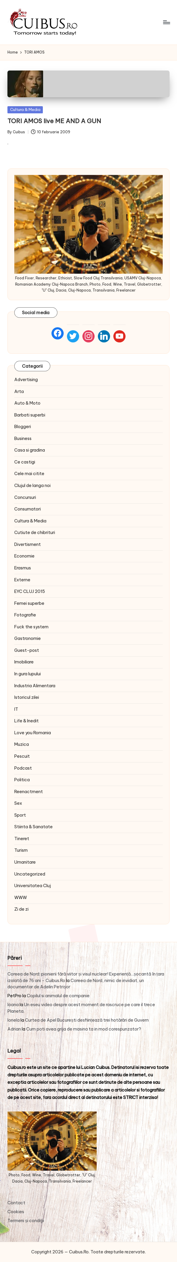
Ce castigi (24, 462)
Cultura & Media (25, 109)
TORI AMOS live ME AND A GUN (54, 121)
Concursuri (25, 497)
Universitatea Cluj (32, 885)
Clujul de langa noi (32, 485)
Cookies (15, 1211)
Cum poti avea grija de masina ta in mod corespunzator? (83, 1029)
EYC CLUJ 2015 (29, 591)
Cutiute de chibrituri (34, 532)
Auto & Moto (27, 403)
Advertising (26, 379)
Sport (20, 815)
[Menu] (166, 22)
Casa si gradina (29, 450)
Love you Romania (32, 732)
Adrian (14, 1029)
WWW (20, 897)
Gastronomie (27, 638)
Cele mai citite (29, 473)
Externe (22, 580)
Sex (18, 803)
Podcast (23, 768)
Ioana (13, 1004)
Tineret (21, 838)
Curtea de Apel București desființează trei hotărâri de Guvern (86, 1020)
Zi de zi (21, 909)
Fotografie (25, 615)
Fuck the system (31, 627)
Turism (21, 850)
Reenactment (28, 791)
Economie (24, 556)
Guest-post (26, 650)
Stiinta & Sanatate (33, 826)
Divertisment (27, 544)
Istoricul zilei (26, 697)
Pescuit (22, 756)
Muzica (21, 744)
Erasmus (22, 568)
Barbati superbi (29, 415)
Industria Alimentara (34, 685)
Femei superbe (29, 603)
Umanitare (25, 862)
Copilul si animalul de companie (58, 995)
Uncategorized (29, 874)
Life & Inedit (26, 721)
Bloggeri (22, 426)
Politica (22, 779)
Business (23, 438)
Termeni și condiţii (25, 1220)
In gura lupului (27, 674)
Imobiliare (24, 662)
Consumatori (27, 509)
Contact (16, 1202)
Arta (19, 391)
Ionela (13, 1020)
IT (16, 709)
